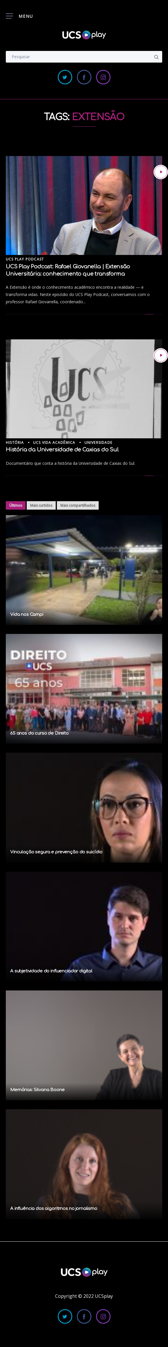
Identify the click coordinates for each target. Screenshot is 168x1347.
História (15, 442)
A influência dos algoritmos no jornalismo (53, 1208)
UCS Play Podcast (25, 259)
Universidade (98, 442)
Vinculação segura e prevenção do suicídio (56, 852)
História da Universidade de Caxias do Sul (62, 450)
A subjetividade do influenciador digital (51, 971)
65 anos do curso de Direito (39, 733)
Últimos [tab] (15, 505)
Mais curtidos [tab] (41, 505)
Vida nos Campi (26, 614)
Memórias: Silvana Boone (37, 1089)
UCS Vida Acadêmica (54, 442)
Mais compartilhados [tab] (77, 505)
